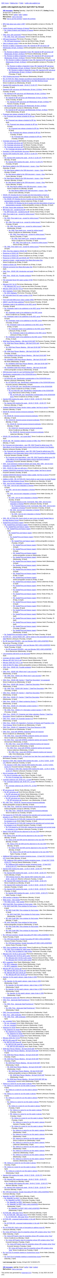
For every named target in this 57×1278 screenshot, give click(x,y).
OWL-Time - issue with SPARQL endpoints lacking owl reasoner (23, 731)
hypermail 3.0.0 (26, 1272)
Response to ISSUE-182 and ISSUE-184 (16, 258)
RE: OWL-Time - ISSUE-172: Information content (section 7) (23, 710)
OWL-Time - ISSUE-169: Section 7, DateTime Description (21, 684)
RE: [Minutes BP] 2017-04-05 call (15, 970)
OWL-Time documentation (11, 1012)
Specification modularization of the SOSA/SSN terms (20, 374)
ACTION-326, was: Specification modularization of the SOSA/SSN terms (27, 378)
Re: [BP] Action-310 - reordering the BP (16, 212)
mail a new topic (17, 17)
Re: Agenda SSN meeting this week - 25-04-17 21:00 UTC (23, 158)
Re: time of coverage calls (12, 775)
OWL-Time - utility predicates (12, 1015)
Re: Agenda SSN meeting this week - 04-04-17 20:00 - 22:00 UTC (27, 1183)
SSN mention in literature (11, 897)
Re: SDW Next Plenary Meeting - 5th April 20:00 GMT (21, 1051)
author (16, 14)
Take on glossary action (10, 43)
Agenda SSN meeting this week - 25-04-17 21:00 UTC (20, 85)
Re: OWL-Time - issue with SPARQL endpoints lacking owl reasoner (26, 740)
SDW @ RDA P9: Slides (10, 665)
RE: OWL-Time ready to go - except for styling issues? (23, 222)
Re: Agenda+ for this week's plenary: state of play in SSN (22, 981)
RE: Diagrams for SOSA (13, 1031)
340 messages (8, 10)
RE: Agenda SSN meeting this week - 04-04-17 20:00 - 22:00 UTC (25, 1179)
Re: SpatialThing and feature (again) (17, 527)
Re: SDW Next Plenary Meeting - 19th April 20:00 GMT (21, 343)
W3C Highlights (8, 291)
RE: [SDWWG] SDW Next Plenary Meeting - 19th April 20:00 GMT (25, 359)
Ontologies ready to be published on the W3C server (19, 304)
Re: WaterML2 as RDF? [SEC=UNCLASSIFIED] (22, 1204)
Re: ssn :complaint (10, 1023)
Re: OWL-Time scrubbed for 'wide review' (17, 949)
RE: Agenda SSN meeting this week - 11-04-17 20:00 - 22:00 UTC (25, 881)
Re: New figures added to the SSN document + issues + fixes (23, 170)
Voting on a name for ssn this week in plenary (17, 1083)
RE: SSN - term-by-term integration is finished (19, 485)
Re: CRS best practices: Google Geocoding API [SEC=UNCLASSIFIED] (26, 935)
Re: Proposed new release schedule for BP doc (19, 116)
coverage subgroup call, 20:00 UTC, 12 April (17, 779)
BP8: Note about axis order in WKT (14, 24)
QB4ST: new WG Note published (13, 302)
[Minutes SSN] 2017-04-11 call (12, 662)
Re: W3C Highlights (10, 293)
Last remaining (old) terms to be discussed (16, 653)
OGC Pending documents (11, 76)
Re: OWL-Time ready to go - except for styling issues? (21, 218)
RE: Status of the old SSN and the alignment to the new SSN (23, 835)
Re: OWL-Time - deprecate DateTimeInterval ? (19, 1004)
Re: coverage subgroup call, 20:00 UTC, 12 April (19, 781)
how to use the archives (14, 19)
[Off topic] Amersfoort (9, 39)
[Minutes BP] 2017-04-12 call (12, 660)
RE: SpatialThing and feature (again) (16, 525)
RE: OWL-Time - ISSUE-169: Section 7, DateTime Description (24, 688)
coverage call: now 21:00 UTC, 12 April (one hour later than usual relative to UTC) (29, 756)
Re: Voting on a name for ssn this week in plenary (20, 1085)
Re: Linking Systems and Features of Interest (18, 30)
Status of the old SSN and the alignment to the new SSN (21, 831)
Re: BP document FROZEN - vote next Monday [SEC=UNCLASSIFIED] (26, 641)
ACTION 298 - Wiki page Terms (13, 1213)
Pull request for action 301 (11, 997)
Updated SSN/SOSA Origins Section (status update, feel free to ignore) (25, 407)
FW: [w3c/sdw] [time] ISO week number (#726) (18, 280)
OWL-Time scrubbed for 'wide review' (15, 947)
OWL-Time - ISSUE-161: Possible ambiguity (17, 275)
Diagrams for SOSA (9, 1027)
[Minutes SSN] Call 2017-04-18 (13, 288)
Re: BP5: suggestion (10, 964)
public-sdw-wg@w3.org (32, 3)
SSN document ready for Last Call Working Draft (18, 372)
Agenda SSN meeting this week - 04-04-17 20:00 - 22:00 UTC (22, 1175)
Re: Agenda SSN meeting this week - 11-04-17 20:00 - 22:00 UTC (25, 873)
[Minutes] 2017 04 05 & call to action (14, 954)
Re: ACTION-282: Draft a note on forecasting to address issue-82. (24, 1227)
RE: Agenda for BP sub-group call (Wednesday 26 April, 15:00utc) (25, 106)
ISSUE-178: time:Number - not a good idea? (17, 436)
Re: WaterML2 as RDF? (12, 1198)
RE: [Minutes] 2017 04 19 (12, 286)
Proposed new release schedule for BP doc (17, 114)
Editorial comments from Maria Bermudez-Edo (17, 267)
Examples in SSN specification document (16, 151)
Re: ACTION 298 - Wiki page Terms (15, 1215)
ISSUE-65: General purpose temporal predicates (18, 412)
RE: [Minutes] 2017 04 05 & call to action (17, 956)
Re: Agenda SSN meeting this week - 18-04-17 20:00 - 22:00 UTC (25, 403)
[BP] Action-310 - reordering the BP (14, 209)
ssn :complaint (7, 1021)
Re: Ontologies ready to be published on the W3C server (22, 308)
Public (21, 3)
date (20, 14)
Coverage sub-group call (11, 141)
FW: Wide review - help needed (14, 902)
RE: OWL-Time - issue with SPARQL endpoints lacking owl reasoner (26, 736)
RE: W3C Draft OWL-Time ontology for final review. (22, 910)
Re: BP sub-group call (11, 792)
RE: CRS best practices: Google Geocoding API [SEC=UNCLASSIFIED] (26, 1192)
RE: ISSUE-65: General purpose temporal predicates (23, 420)
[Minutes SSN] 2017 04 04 (11, 1038)
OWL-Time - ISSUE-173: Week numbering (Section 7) (20, 701)
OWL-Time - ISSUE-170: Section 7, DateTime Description (21, 693)
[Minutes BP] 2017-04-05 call (12, 968)
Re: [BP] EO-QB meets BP (12, 1042)
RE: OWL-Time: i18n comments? (14, 36)
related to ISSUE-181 (10, 264)
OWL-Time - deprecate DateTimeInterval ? (16, 1000)
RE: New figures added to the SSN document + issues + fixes (27, 186)
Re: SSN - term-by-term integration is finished (20, 489)
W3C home (5, 3)
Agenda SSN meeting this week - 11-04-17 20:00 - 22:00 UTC (22, 869)
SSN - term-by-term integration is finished (16, 483)
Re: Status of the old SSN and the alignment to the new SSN (25, 840)
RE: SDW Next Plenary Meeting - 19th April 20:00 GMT (22, 351)
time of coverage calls (10, 773)
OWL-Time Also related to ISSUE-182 (15, 251)
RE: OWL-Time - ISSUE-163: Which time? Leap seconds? (22, 675)
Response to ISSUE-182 (11, 253)
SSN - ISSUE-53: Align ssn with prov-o (15, 468)
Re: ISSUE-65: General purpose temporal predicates (21, 416)
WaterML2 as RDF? (9, 1196)
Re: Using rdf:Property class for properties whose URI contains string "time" (27, 1232)
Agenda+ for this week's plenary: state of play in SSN (20, 977)
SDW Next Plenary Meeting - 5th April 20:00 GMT (19, 1049)
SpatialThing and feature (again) (13, 522)
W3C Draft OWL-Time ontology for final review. (18, 904)
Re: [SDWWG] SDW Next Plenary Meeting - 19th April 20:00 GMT (25, 355)
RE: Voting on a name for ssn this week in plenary (26, 1114)
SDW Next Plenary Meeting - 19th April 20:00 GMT (19, 341)
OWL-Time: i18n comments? (12, 34)
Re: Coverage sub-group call (13, 143)
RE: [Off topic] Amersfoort (12, 41)
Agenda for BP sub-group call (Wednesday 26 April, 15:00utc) (22, 89)
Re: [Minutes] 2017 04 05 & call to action (19, 960)
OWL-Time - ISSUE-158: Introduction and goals (18, 271)
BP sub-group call (8, 790)
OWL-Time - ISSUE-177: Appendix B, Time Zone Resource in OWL (24, 727)
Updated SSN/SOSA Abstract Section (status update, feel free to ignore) (26, 475)
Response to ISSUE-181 (11, 255)
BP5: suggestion (8, 962)
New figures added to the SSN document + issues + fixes (21, 166)
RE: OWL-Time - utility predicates (15, 1017)
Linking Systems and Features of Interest (16, 28)
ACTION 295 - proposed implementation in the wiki (19, 1219)
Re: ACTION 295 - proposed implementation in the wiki (21, 1223)
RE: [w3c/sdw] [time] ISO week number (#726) (17, 295)
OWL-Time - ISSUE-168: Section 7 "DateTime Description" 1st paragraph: (26, 680)
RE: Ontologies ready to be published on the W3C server (24, 312)
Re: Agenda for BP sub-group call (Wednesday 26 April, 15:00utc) (25, 93)
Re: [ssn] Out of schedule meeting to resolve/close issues (21, 1252)
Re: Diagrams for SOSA (12, 1029)
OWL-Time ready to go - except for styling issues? (19, 214)
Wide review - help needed (11, 900)
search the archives (29, 19)
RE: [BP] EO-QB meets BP (15, 1046)
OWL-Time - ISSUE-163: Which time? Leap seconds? (20, 671)
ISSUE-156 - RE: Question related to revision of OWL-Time (22, 441)
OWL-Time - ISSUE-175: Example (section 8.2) (18, 718)
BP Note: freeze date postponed (13, 207)
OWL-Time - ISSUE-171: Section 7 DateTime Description (21, 697)
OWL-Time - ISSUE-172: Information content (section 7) (21, 706)
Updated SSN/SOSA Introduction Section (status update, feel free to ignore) (27, 470)
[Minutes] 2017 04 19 (9, 284)
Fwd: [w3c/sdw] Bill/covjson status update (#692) (18, 300)
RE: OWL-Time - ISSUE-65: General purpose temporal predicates (24, 802)
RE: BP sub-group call (14, 800)
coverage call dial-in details (11, 658)
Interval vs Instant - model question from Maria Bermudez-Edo (23, 260)
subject (25, 14)
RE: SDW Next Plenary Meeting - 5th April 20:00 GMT (21, 1059)
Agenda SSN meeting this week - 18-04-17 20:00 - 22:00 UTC (22, 399)
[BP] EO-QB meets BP (10, 1040)
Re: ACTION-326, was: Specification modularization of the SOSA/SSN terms (30, 382)
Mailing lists (14, 3)
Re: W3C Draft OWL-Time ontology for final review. (20, 906)
